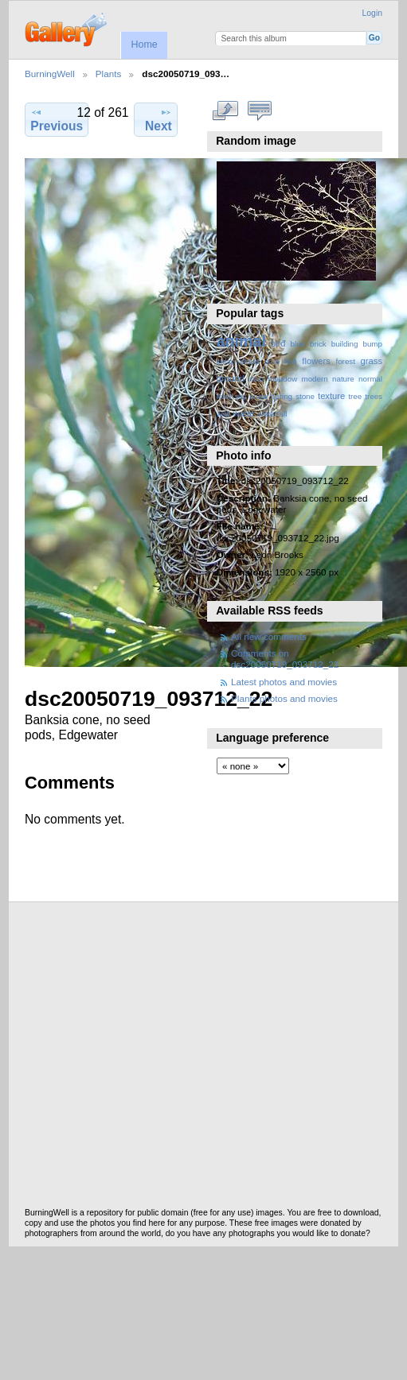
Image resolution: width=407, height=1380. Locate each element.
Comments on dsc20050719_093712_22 (285, 658)
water (244, 413)
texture (331, 396)
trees (373, 396)
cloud (250, 361)
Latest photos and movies (284, 681)
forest (345, 361)
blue (298, 343)
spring (281, 396)
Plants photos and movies (284, 698)
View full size (225, 111)
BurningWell (50, 73)
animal (241, 341)
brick (318, 343)
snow (258, 396)
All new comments (269, 636)
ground (231, 378)
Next (158, 119)
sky (241, 396)
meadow (282, 378)
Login (372, 13)
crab (272, 361)
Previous (56, 119)
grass (371, 361)
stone (305, 396)
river (224, 396)
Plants (108, 73)
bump (372, 343)
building (344, 343)
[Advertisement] (149, 1059)
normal (370, 378)
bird (278, 343)
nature (343, 378)
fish (290, 361)
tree (355, 396)
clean (226, 361)
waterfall (273, 413)
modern (314, 378)
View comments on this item (259, 111)
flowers (316, 361)
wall (223, 413)
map (256, 378)
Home (144, 44)
